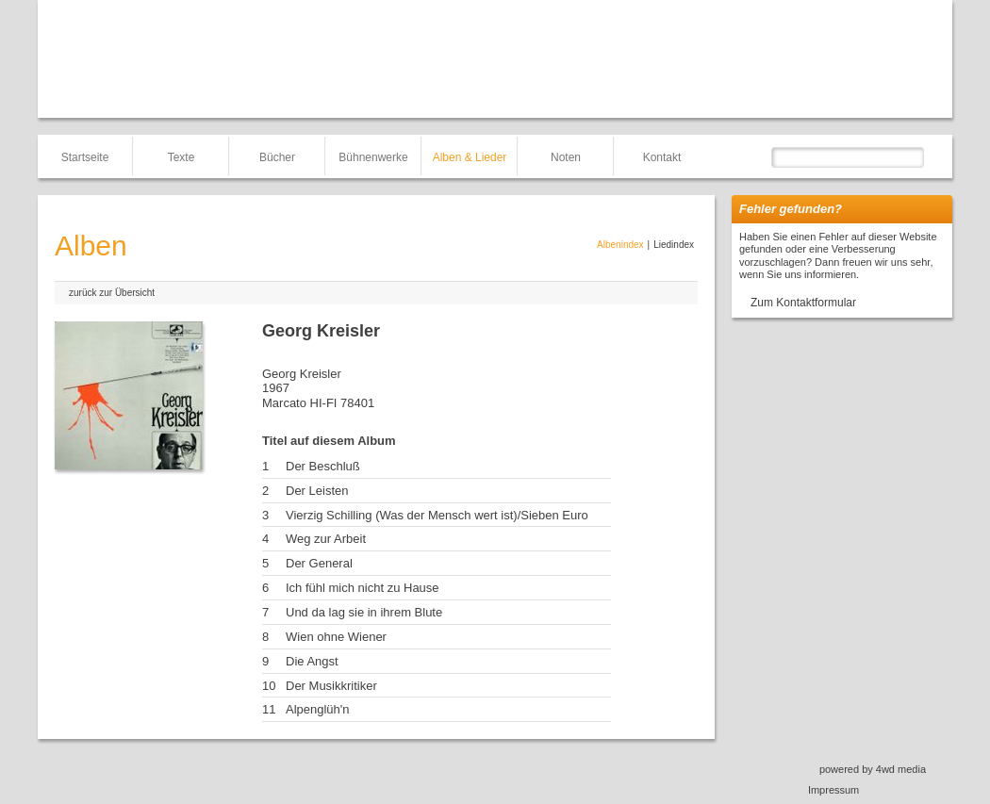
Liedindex (673, 244)
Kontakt (662, 157)
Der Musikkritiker (331, 686)
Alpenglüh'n (318, 709)
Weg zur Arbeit (326, 539)
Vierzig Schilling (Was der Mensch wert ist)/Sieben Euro (437, 515)
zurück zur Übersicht (112, 292)
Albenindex (620, 244)
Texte (181, 157)
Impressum (833, 790)
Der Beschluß (323, 466)
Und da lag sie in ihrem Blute (364, 612)
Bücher (277, 157)
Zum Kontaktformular (803, 302)
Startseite (85, 157)
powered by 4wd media (872, 769)
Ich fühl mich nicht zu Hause (362, 588)
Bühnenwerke (372, 157)
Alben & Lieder (470, 157)
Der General (319, 563)
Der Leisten (317, 491)
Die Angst (312, 661)
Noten (566, 157)
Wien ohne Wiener (336, 637)
